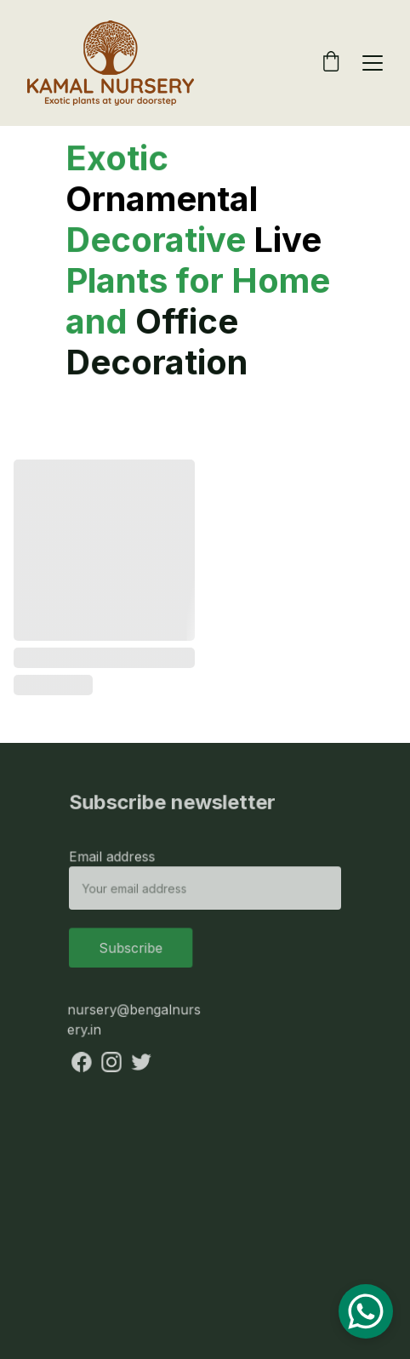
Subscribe (131, 947)
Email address (114, 857)
